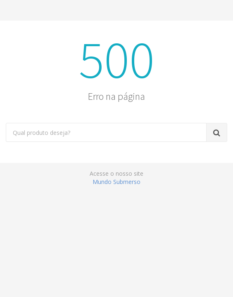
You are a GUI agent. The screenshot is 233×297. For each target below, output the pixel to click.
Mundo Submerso (116, 182)
